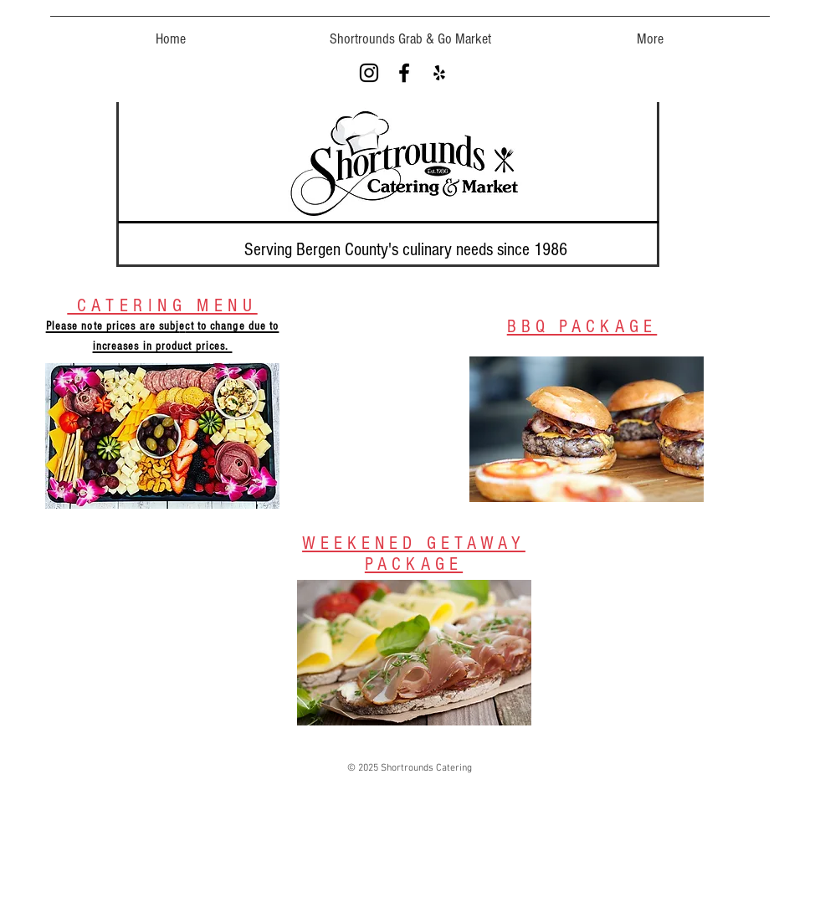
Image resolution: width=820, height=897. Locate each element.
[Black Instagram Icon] (369, 72)
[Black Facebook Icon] (404, 72)
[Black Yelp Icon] (439, 72)
